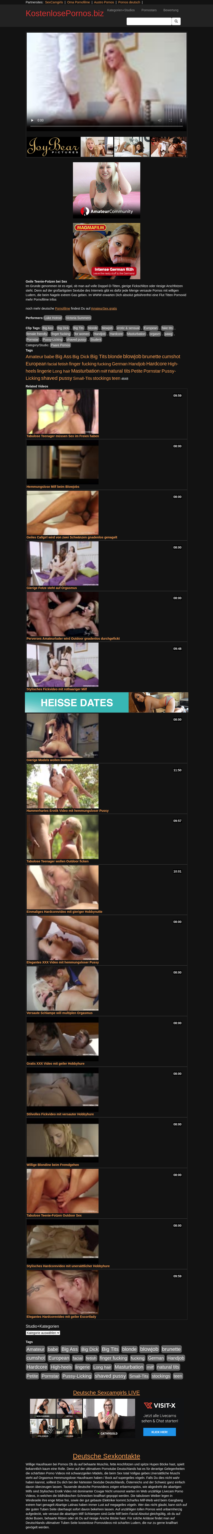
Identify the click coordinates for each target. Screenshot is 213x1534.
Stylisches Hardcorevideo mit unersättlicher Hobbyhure (68, 1266)
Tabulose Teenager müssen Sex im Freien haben (63, 436)
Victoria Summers (78, 318)
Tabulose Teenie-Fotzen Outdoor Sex (54, 1215)
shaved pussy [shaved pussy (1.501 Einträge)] (56, 378)
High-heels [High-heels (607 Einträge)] (61, 1367)
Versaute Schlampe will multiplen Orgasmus (60, 1013)
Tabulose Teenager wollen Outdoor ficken (58, 861)
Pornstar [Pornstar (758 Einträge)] (152, 371)
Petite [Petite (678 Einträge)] (137, 371)
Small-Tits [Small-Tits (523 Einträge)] (82, 378)
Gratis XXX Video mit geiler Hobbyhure (56, 1063)
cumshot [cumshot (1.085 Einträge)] (171, 356)
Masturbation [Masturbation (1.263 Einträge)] (85, 371)
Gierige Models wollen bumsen (50, 760)
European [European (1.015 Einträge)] (36, 364)
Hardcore (116, 334)
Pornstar (33, 339)
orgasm (155, 334)
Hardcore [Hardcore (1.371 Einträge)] (156, 364)
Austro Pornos (104, 2)
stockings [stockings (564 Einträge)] (102, 378)
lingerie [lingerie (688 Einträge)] (44, 371)
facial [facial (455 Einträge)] (52, 364)
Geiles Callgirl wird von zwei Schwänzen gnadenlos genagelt (72, 537)
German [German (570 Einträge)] (119, 363)
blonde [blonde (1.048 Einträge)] (115, 356)
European (151, 328)
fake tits (167, 328)
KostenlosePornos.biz (65, 13)
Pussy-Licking (52, 339)
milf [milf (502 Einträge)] (104, 371)
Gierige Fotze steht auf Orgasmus (52, 588)
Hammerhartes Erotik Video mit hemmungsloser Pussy (68, 810)
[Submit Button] (176, 21)
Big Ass (47, 328)
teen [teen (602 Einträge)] (116, 378)
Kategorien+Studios (121, 10)
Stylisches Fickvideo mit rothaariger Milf (57, 689)
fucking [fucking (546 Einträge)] (104, 364)
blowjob (107, 328)
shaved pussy (76, 339)
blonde (92, 328)
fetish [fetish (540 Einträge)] (63, 364)
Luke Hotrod (52, 318)
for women (82, 334)
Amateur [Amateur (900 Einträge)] (35, 356)
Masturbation (136, 334)
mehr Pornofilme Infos (41, 299)
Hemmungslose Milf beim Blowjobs (53, 486)
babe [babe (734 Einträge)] (49, 356)
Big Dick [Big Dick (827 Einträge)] (80, 356)
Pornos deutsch (129, 2)
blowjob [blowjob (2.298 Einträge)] (132, 356)
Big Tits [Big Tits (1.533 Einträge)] (98, 356)
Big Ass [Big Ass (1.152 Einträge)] (63, 356)
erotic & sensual (128, 328)
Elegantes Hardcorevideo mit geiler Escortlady (61, 1316)
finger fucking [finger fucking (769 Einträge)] (82, 363)
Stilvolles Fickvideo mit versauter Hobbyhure (60, 1114)
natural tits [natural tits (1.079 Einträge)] (119, 371)
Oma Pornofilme (78, 2)
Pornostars (149, 10)
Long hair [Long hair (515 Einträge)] (61, 371)
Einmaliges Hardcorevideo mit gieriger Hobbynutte (65, 911)
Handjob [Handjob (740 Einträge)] (136, 363)
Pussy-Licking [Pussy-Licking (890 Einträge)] (76, 1376)
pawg (168, 334)
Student (95, 339)
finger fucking (60, 334)
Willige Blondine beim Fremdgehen (53, 1165)
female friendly (37, 334)
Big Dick (63, 328)
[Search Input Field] (149, 21)
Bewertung (170, 10)
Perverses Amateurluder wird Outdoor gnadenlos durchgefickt (73, 638)
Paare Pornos (60, 345)
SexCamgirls (54, 2)
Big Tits (78, 328)
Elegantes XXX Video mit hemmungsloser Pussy (63, 962)
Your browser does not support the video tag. (107, 82)
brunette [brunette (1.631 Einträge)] (151, 356)
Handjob (99, 334)
